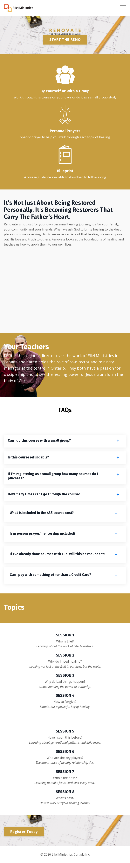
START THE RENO (65, 39)
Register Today (24, 831)
